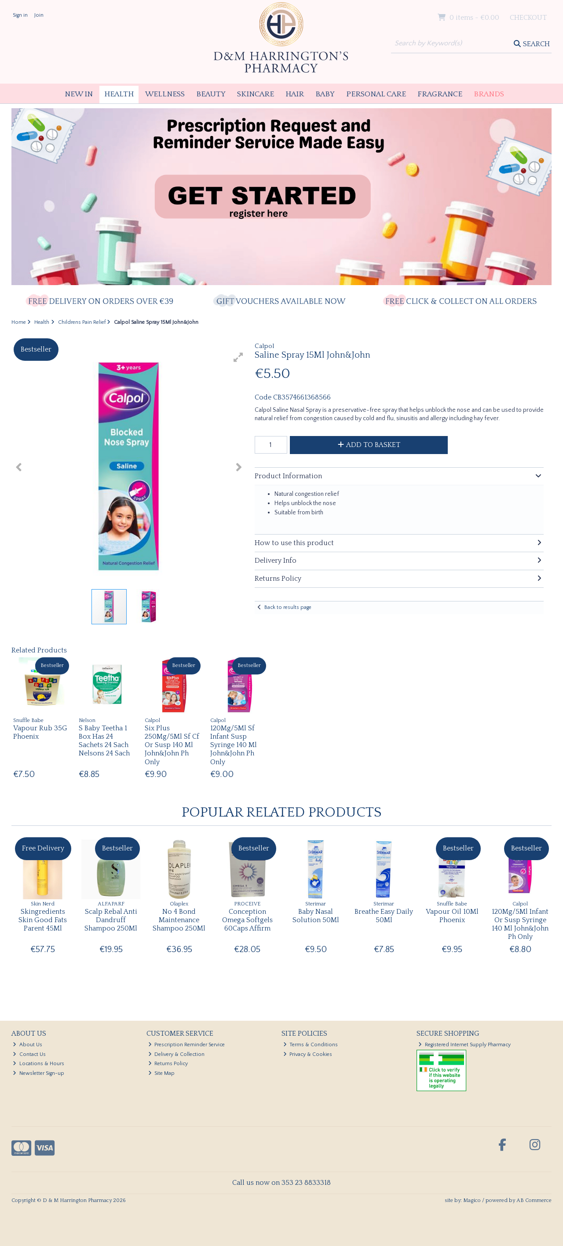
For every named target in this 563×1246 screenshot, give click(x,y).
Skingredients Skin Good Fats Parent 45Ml (42, 920)
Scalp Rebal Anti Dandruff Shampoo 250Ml (110, 920)
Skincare (255, 94)
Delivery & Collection (176, 1054)
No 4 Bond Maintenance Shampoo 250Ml (179, 920)
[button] (238, 357)
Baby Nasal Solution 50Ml (315, 916)
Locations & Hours (38, 1063)
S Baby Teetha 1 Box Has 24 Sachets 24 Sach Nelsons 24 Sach (104, 741)
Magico (472, 1200)
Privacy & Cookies (308, 1054)
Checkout (528, 18)
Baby (325, 94)
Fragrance (439, 94)
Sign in (20, 15)
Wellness (165, 94)
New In (79, 94)
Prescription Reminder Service (186, 1045)
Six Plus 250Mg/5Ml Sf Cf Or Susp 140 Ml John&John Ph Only (172, 745)
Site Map (161, 1073)
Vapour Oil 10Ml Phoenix (452, 916)
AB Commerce (534, 1200)
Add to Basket (369, 445)
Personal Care (376, 94)
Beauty (211, 94)
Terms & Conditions (310, 1045)
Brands (489, 94)
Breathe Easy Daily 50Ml (384, 916)
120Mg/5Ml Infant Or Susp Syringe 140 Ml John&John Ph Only (520, 924)
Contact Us (29, 1054)
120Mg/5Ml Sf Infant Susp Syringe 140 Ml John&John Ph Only (233, 745)
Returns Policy (168, 1063)
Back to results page (287, 607)
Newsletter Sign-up (38, 1073)
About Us (27, 1045)
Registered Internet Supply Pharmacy (464, 1045)
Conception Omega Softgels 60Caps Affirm (247, 920)
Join (39, 15)
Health (119, 94)
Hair (294, 94)
